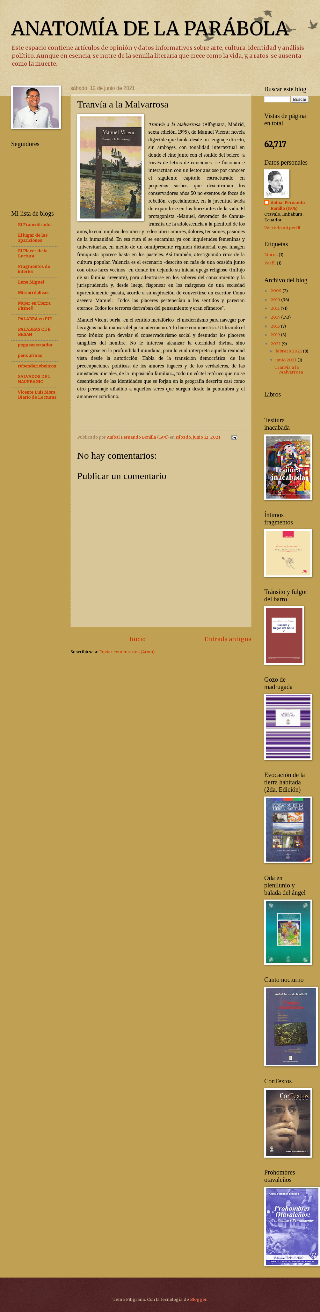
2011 (275, 308)
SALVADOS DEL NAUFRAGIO (34, 379)
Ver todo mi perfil (282, 228)
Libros (271, 254)
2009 (276, 290)
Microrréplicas (33, 292)
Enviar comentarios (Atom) (127, 652)
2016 (276, 326)
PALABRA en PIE (35, 319)
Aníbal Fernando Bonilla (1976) (288, 205)
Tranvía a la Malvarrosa (288, 370)
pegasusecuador (35, 345)
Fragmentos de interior (34, 269)
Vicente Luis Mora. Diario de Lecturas (37, 394)
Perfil (270, 263)
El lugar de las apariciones (32, 238)
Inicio (137, 639)
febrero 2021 (289, 351)
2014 (276, 317)
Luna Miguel (31, 282)
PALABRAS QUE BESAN (34, 332)
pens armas (30, 355)
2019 (276, 334)
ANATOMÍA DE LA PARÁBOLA (150, 29)
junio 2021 (286, 360)
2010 (276, 299)
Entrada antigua (228, 639)
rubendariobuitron (37, 366)
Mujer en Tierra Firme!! (34, 305)
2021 (276, 343)
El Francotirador (35, 224)
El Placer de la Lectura (32, 253)
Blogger (198, 1299)
